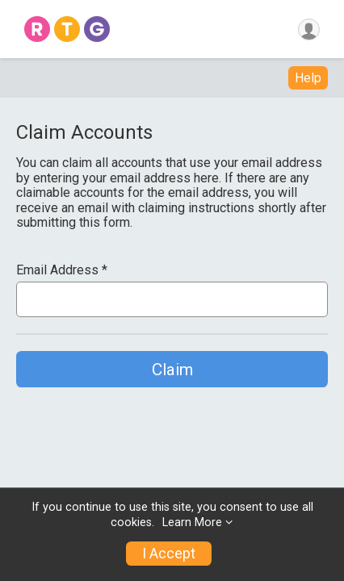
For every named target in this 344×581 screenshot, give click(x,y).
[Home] (67, 29)
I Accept (168, 553)
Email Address (61, 270)
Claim (172, 369)
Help (308, 78)
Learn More (192, 522)
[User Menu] (309, 29)
